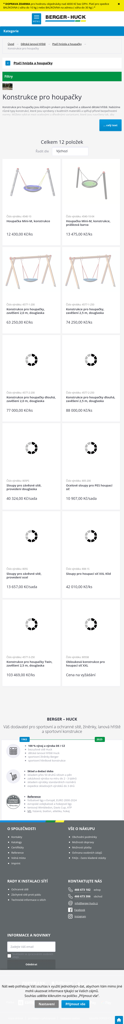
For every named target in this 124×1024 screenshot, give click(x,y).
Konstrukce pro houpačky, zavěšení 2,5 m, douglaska (85, 311)
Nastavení (47, 1004)
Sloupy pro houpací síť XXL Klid (88, 574)
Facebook (76, 910)
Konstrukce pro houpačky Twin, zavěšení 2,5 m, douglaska (29, 663)
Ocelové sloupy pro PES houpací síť (89, 487)
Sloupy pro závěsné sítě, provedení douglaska (23, 487)
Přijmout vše (75, 1004)
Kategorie (61, 31)
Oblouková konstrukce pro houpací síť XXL (85, 663)
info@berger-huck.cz (86, 903)
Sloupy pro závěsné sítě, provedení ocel (23, 575)
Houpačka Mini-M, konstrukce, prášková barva (88, 223)
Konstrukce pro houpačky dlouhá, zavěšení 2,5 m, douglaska (90, 399)
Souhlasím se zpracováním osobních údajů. (32, 955)
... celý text (110, 125)
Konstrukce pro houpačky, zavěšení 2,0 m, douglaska (25, 311)
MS (29, 811)
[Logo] (65, 18)
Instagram (80, 916)
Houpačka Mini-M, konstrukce (28, 221)
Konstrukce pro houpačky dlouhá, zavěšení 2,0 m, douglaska (31, 399)
